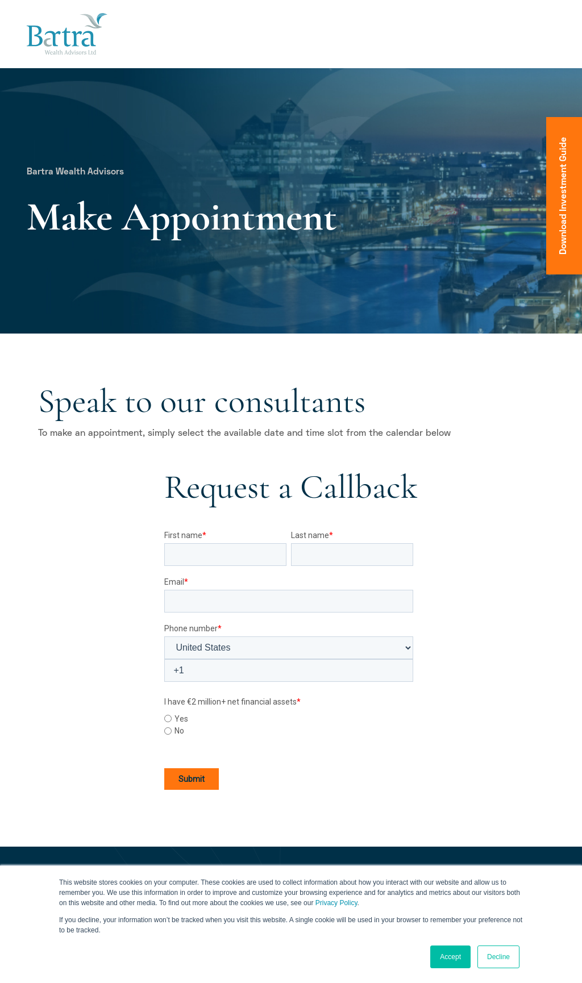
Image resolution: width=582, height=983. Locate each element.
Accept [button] (450, 957)
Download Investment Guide (564, 196)
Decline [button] (498, 957)
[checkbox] (288, 723)
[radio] (288, 718)
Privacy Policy (336, 903)
